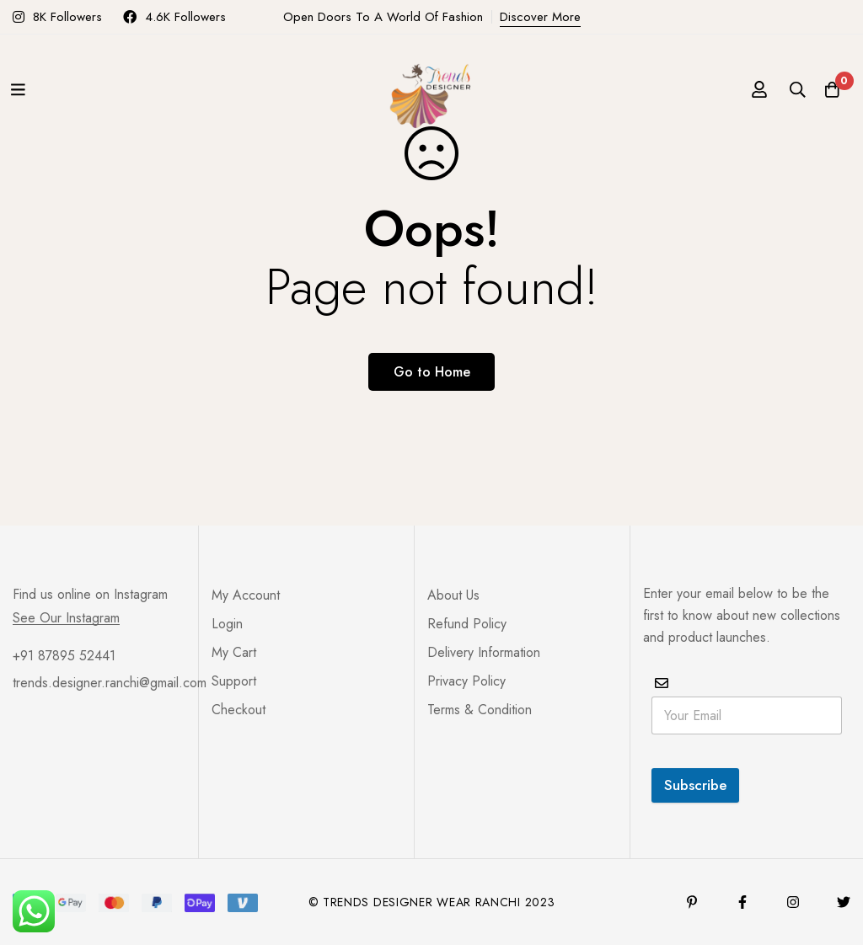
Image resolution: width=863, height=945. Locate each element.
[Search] (786, 89)
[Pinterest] (692, 902)
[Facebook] (742, 902)
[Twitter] (843, 902)
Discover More (540, 17)
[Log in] (744, 89)
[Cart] (828, 89)
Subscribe (695, 785)
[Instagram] (793, 902)
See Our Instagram (66, 618)
